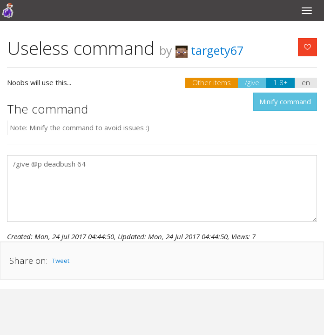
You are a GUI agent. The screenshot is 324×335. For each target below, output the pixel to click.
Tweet (60, 260)
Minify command (285, 101)
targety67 (209, 50)
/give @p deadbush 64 (162, 188)
